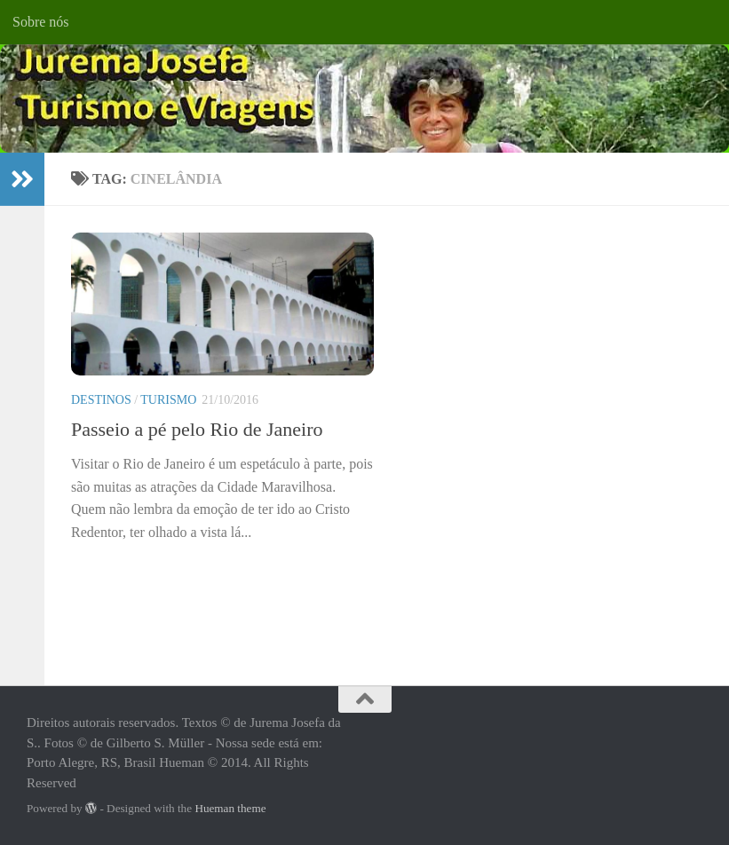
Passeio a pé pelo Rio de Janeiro (197, 429)
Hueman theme (229, 808)
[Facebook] (658, 729)
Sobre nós (40, 21)
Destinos (101, 400)
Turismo (168, 400)
